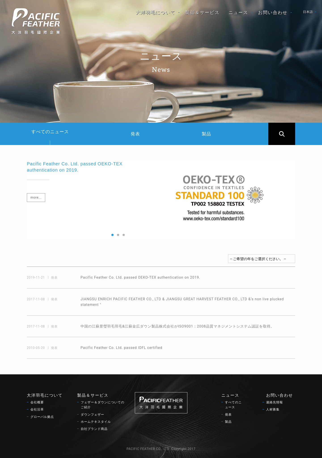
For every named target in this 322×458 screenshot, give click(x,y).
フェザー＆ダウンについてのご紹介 (102, 404)
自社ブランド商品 (94, 429)
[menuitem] (156, 12)
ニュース (238, 12)
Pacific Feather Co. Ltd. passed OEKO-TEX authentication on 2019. (140, 277)
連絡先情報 (274, 402)
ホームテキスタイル (96, 421)
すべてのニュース (50, 137)
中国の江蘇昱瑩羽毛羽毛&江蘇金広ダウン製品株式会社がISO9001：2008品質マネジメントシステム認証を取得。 (177, 326)
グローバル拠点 (42, 417)
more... (36, 197)
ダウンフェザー (92, 414)
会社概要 (37, 402)
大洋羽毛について (155, 12)
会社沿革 (37, 409)
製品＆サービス (202, 12)
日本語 (308, 12)
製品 (206, 134)
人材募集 (273, 409)
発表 (135, 134)
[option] (161, 200)
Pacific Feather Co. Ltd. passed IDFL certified (121, 348)
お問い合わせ (273, 12)
